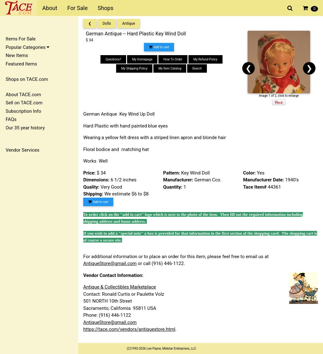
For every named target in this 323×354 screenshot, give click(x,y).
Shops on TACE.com (27, 79)
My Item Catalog (169, 68)
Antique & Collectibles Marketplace (119, 287)
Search (197, 68)
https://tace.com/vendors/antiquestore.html (129, 329)
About (49, 8)
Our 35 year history (25, 128)
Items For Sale (21, 39)
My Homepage (142, 59)
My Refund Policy (205, 59)
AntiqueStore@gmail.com (110, 263)
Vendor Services (22, 150)
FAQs (11, 119)
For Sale (77, 8)
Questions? (113, 59)
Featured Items (21, 64)
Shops (105, 8)
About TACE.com (23, 94)
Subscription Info (23, 111)
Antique (128, 23)
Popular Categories (27, 47)
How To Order (172, 59)
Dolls (107, 23)
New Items (17, 55)
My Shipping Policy (134, 68)
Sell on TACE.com (24, 103)
